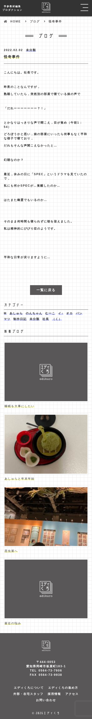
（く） (57, 319)
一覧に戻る (46, 290)
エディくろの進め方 (63, 687)
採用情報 (54, 694)
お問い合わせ (46, 700)
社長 (45, 319)
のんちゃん (34, 313)
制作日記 (20, 319)
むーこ (50, 313)
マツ (7, 319)
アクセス (72, 694)
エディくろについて (29, 687)
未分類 (31, 50)
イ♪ (60, 313)
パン (79, 313)
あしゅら (16, 313)
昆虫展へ (11, 551)
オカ (69, 313)
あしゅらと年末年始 (20, 478)
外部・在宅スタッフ (28, 694)
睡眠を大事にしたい (20, 406)
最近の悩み (13, 623)
